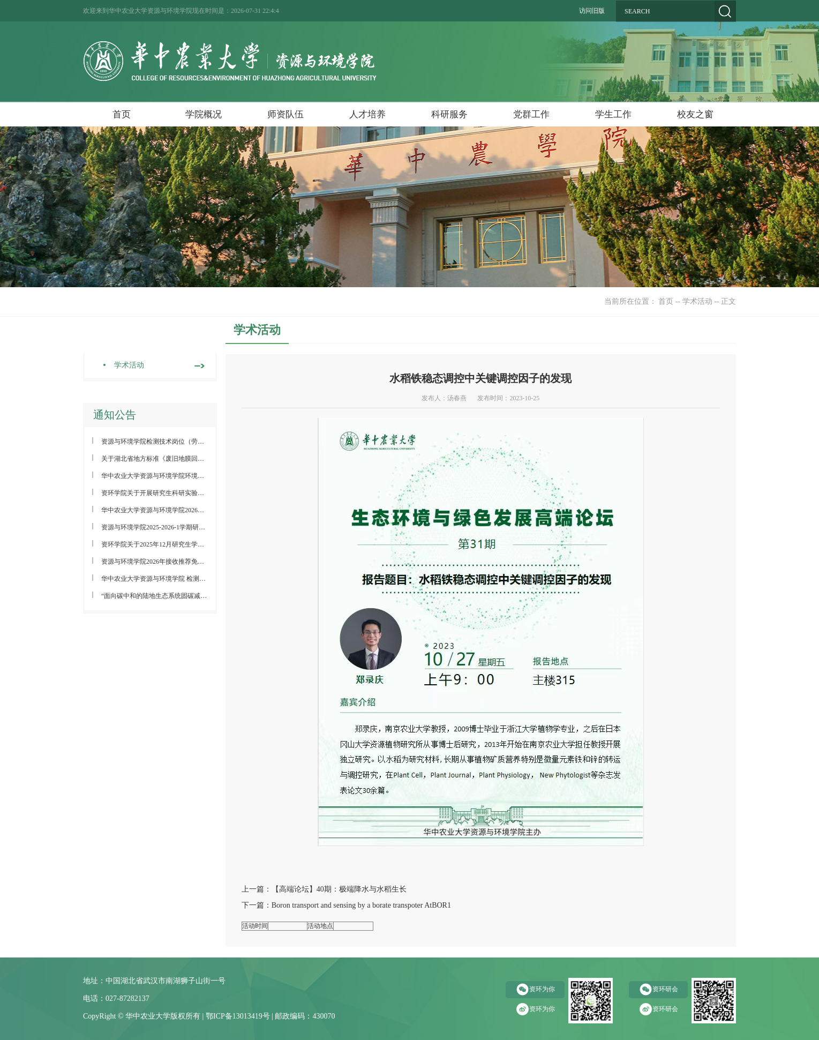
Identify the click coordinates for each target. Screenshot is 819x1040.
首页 (121, 114)
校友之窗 (695, 114)
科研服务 (449, 114)
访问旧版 (592, 10)
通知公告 (114, 415)
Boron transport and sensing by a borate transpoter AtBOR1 (361, 905)
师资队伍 (285, 114)
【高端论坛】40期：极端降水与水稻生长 (339, 889)
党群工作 (531, 114)
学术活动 (697, 301)
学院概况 (203, 114)
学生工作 (613, 114)
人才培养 (367, 114)
